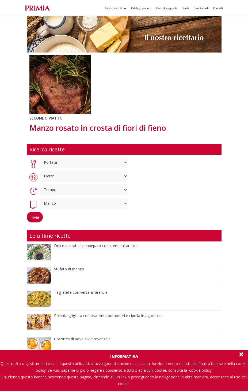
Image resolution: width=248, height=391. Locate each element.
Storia (185, 8)
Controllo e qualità (166, 8)
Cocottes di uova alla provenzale (82, 338)
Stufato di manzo (69, 268)
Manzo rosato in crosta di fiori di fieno (97, 128)
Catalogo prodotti (141, 8)
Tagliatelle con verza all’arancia (81, 292)
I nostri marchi (116, 8)
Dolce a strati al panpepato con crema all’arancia (96, 245)
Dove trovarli (201, 8)
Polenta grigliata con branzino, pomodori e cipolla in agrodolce (108, 315)
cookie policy (200, 370)
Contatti (218, 8)
